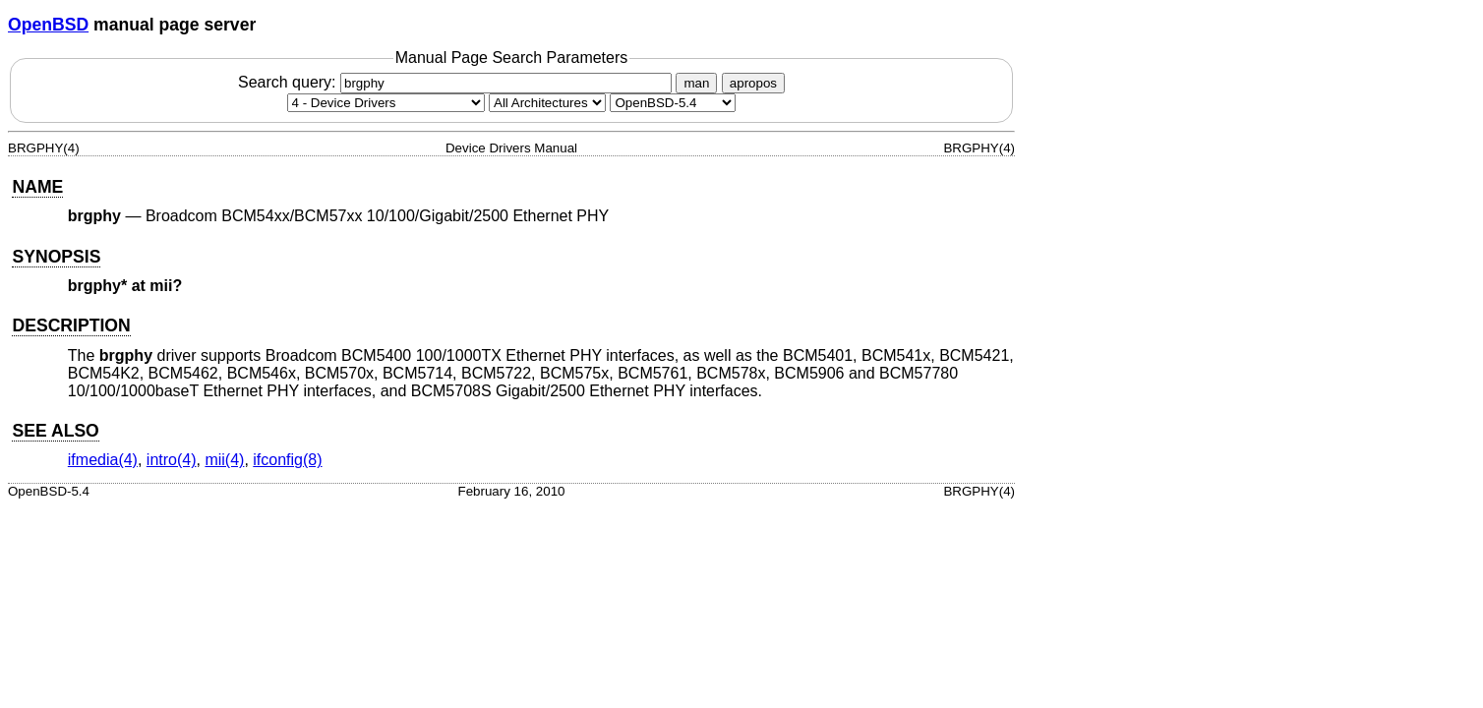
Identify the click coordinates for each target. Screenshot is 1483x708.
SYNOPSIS (56, 256)
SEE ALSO (55, 431)
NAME (37, 187)
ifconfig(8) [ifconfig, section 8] (287, 459)
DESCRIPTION (71, 325)
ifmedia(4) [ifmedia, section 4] (103, 459)
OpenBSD (48, 24)
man (696, 83)
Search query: (457, 82)
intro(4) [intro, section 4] (172, 459)
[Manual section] (386, 102)
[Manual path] (673, 102)
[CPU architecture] (547, 102)
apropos (753, 83)
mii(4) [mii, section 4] (224, 459)
